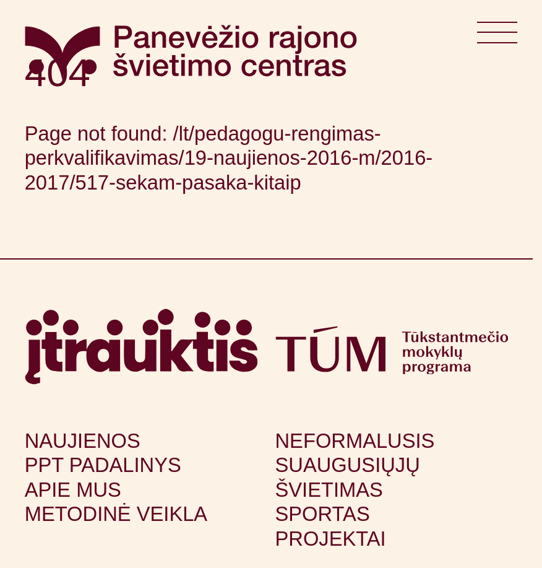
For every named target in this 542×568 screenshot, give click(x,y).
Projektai (330, 538)
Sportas (322, 513)
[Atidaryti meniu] (497, 37)
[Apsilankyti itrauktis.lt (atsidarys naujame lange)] (141, 346)
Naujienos (82, 440)
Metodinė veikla (116, 513)
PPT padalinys (103, 464)
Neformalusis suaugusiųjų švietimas (355, 465)
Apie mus (73, 489)
